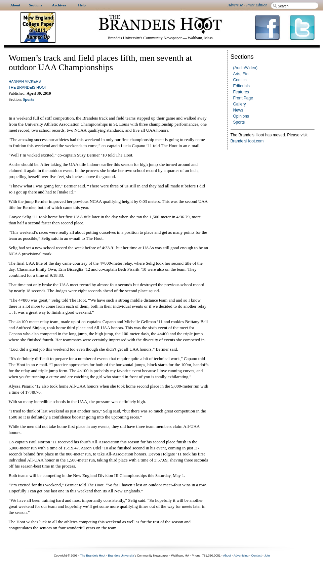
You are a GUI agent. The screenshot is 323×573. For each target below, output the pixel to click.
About (227, 555)
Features (241, 92)
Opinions (241, 116)
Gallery (239, 104)
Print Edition (257, 5)
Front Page (243, 98)
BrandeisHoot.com (247, 141)
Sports (239, 122)
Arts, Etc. (241, 74)
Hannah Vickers (25, 81)
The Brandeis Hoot (28, 87)
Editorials (241, 86)
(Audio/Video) (245, 67)
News (238, 110)
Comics (240, 80)
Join (267, 555)
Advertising (241, 555)
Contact (256, 555)
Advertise (235, 5)
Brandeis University (121, 555)
